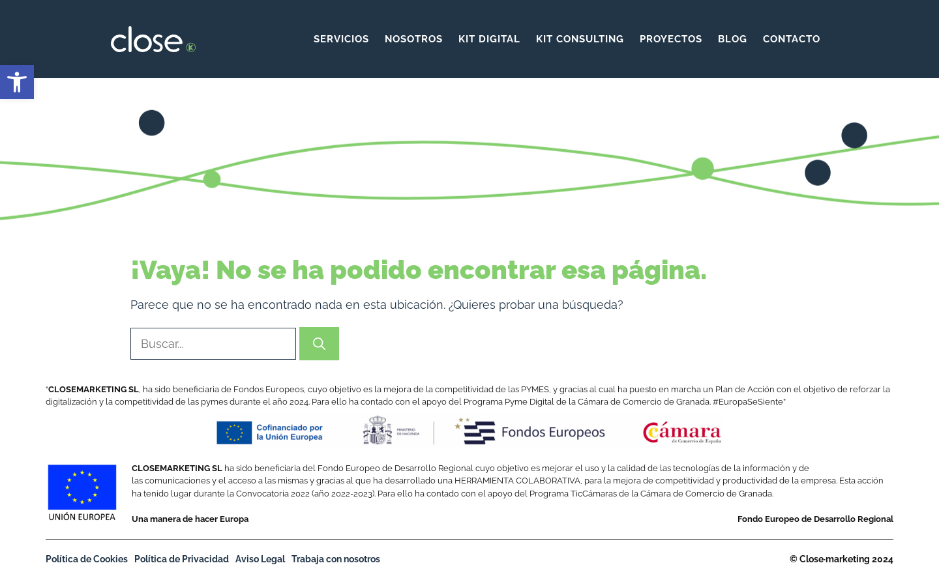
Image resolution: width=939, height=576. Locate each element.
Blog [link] (732, 39)
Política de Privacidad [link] (181, 559)
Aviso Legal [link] (260, 559)
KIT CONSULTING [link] (580, 39)
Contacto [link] (791, 39)
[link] (17, 82)
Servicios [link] (341, 39)
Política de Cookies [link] (87, 559)
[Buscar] (319, 343)
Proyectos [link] (671, 39)
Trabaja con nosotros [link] (335, 559)
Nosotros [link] (414, 39)
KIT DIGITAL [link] (489, 39)
